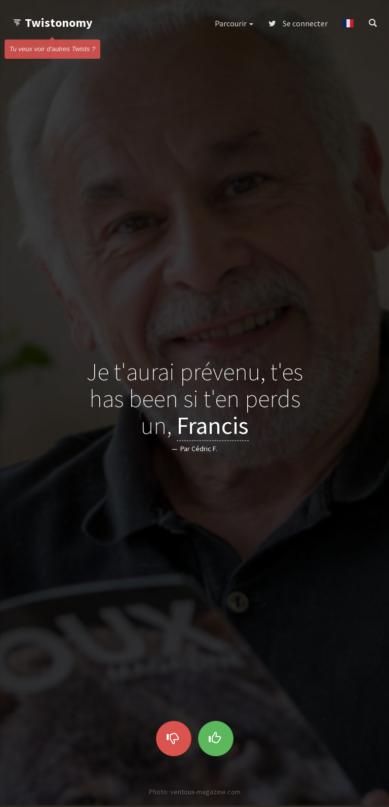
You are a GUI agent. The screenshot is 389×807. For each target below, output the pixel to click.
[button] (348, 23)
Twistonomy (52, 22)
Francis (213, 425)
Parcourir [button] (234, 23)
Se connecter (298, 23)
